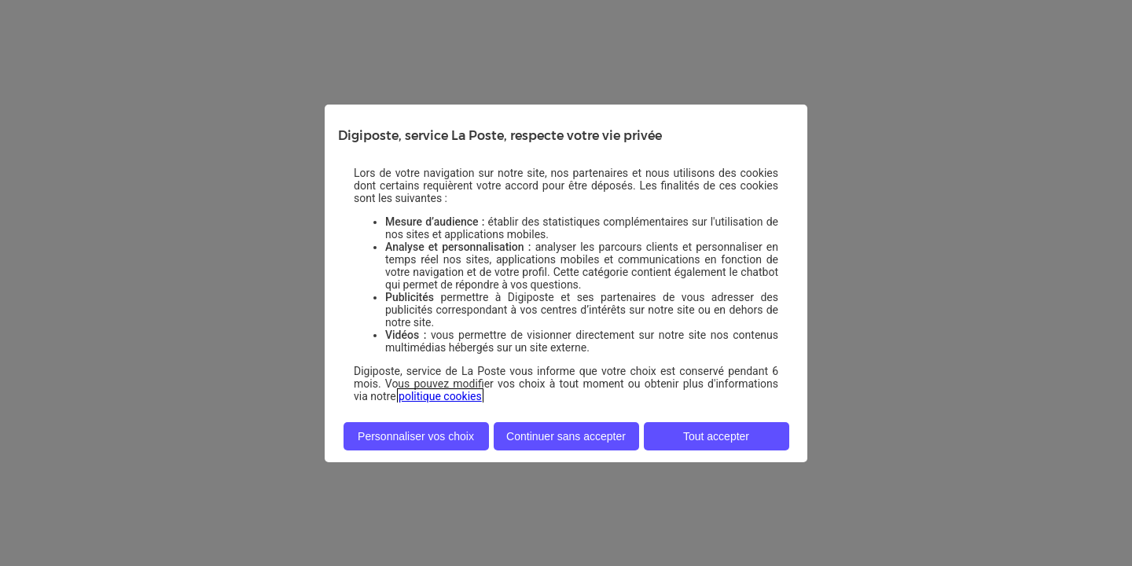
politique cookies (440, 396)
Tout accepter (716, 436)
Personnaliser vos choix (416, 436)
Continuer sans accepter (566, 436)
